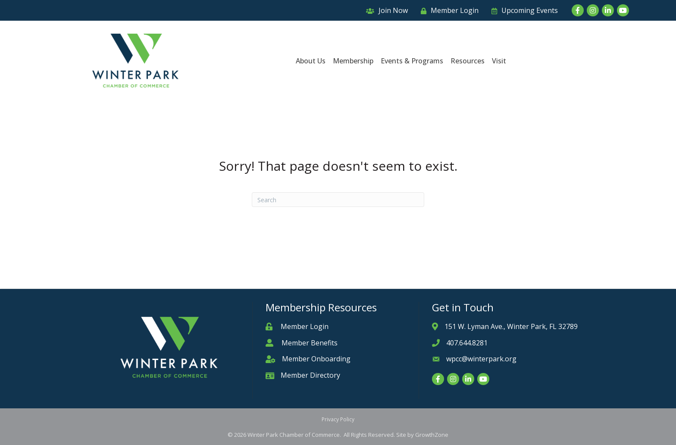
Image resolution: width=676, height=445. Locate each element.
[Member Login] (447, 11)
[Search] (338, 199)
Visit (499, 61)
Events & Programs (412, 61)
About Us (310, 61)
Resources (468, 61)
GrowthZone (431, 435)
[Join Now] (385, 11)
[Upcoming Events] (522, 11)
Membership (353, 61)
